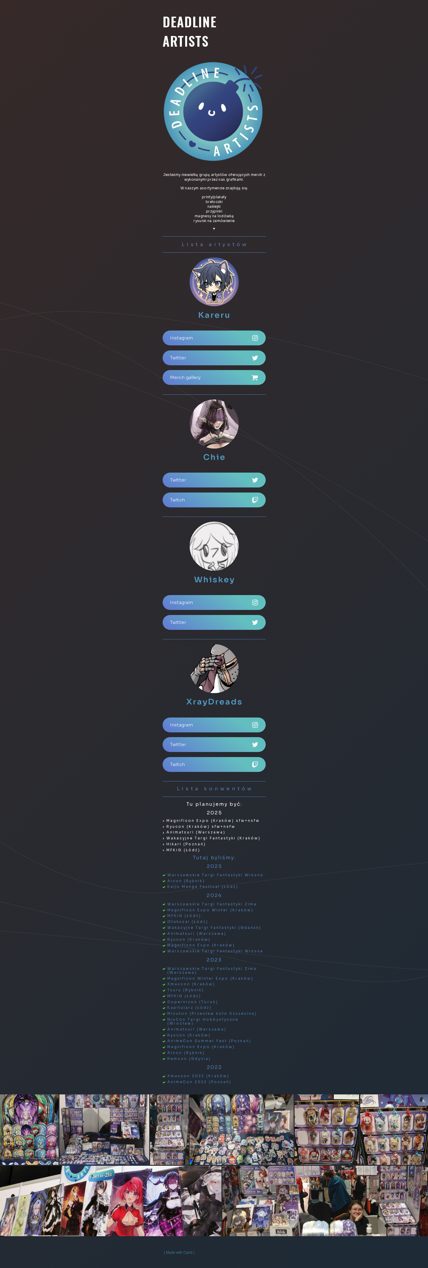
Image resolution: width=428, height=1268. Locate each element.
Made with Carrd (179, 1252)
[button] (214, 338)
